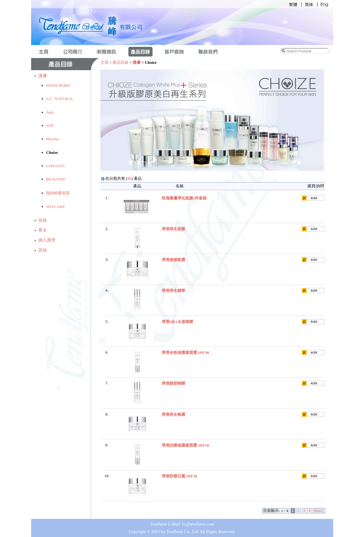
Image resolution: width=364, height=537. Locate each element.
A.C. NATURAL (60, 98)
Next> (319, 510)
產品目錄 (120, 62)
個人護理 (46, 240)
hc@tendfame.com (198, 524)
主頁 (104, 62)
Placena (52, 139)
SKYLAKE (55, 206)
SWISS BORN (58, 85)
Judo (50, 112)
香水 (42, 230)
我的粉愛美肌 (58, 193)
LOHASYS (55, 165)
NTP (50, 125)
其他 (42, 250)
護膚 (42, 75)
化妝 (42, 220)
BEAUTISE (56, 179)
